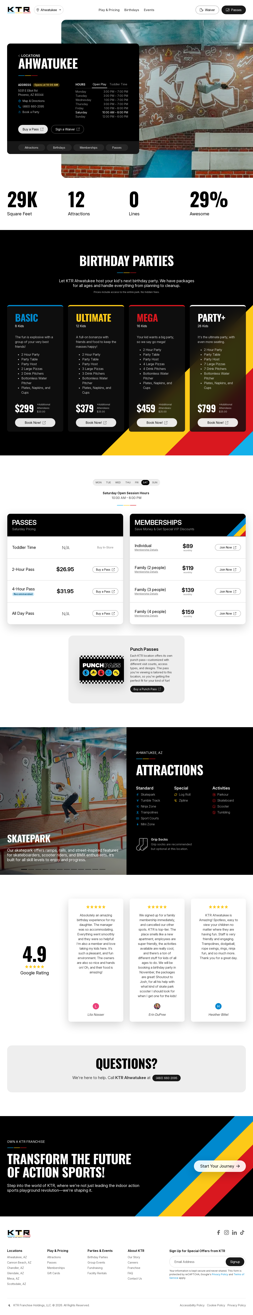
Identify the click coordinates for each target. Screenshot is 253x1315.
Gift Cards (53, 1273)
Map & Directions (31, 101)
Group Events (96, 1262)
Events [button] (149, 10)
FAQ (130, 1273)
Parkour (220, 794)
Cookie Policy (216, 1305)
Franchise (134, 1267)
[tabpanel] (102, 104)
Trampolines (147, 812)
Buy (105, 569)
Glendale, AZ (15, 1273)
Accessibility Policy (192, 1305)
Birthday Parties (98, 1257)
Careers (133, 1262)
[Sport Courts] (53, 869)
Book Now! (40, 422)
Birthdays (131, 10)
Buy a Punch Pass (147, 689)
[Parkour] (81, 869)
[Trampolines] (45, 869)
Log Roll (182, 794)
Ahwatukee (47, 10)
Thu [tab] (128, 482)
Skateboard (223, 800)
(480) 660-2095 (31, 106)
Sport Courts (147, 818)
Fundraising (95, 1267)
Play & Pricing (109, 10)
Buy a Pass (35, 130)
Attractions (31, 147)
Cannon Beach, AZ (19, 1262)
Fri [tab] (137, 482)
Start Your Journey (220, 1166)
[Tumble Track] (31, 869)
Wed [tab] (118, 482)
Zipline (181, 800)
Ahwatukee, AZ (17, 1257)
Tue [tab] (108, 482)
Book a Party (28, 112)
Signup (237, 1263)
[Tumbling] (102, 869)
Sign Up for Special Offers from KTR (197, 1251)
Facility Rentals (97, 1273)
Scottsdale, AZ (16, 1284)
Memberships (88, 147)
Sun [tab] (154, 482)
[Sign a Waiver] (207, 10)
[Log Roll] (67, 869)
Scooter (220, 806)
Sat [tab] (145, 482)
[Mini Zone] (60, 869)
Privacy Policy (220, 1274)
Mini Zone (145, 824)
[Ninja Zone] (38, 869)
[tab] (99, 85)
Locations (29, 56)
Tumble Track (148, 800)
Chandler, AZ (15, 1267)
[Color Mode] (9, 1305)
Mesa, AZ (13, 1278)
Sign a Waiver (69, 130)
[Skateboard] (88, 869)
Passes (117, 147)
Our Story (134, 1257)
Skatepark (145, 794)
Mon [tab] (99, 482)
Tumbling (221, 812)
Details (146, 549)
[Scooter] (95, 869)
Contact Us (135, 1278)
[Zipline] (74, 869)
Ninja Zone (146, 806)
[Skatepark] (24, 869)
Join (229, 547)
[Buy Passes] (234, 10)
